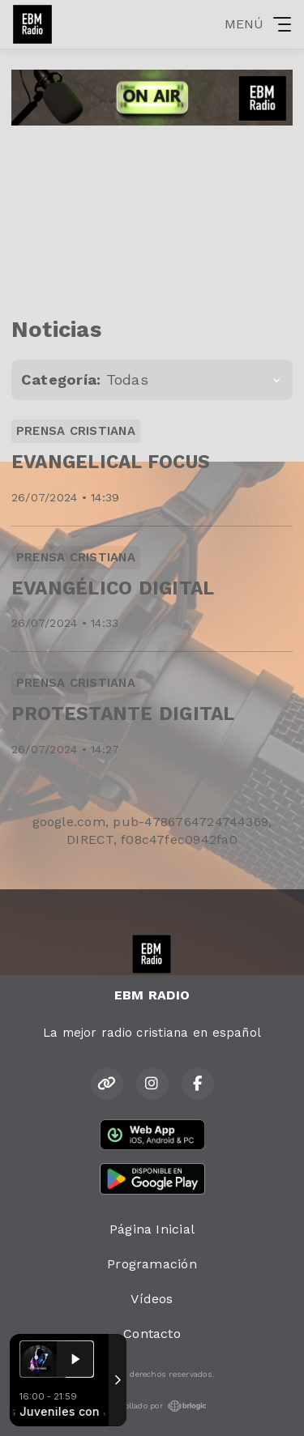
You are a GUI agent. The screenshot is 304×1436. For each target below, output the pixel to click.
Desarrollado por (152, 1406)
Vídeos (152, 1298)
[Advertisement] (152, 215)
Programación (152, 1264)
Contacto (152, 1333)
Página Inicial (152, 1229)
